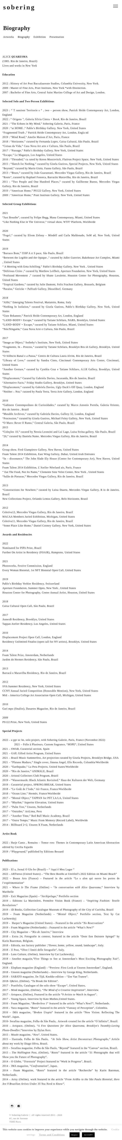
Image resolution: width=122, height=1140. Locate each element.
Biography (24, 37)
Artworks (8, 37)
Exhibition (40, 37)
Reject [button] (74, 1135)
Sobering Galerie (20, 1115)
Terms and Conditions (52, 1134)
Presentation (57, 37)
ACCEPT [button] (88, 1135)
